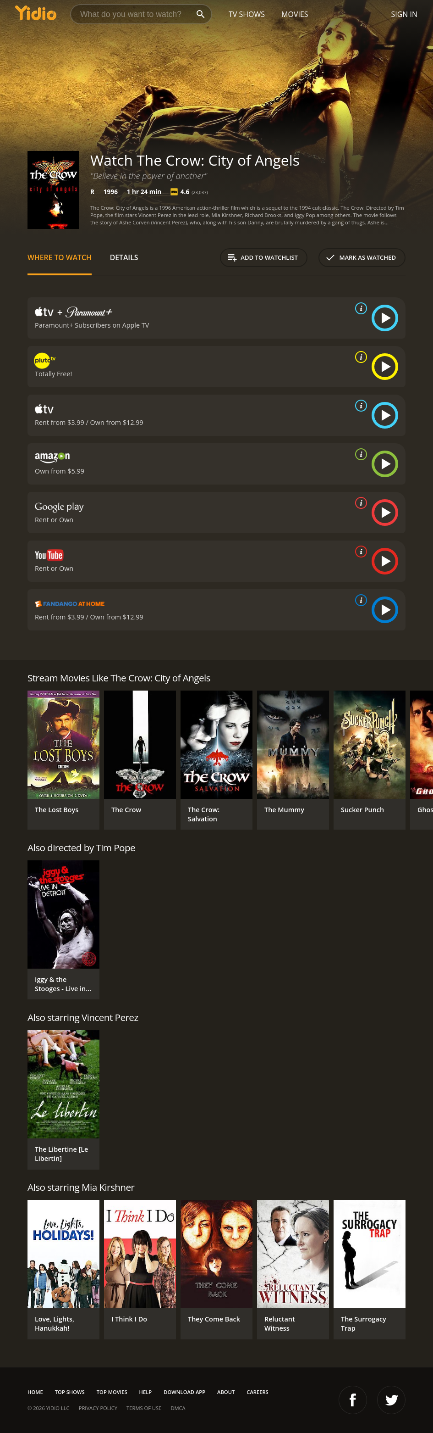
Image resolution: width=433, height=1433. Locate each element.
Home (35, 1391)
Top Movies (112, 1391)
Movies (294, 14)
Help (145, 1391)
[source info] (359, 308)
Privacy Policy (98, 1408)
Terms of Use (143, 1408)
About (226, 1391)
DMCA (177, 1408)
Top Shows (70, 1391)
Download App (184, 1391)
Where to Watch (59, 257)
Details (124, 257)
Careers (257, 1391)
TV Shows (247, 14)
